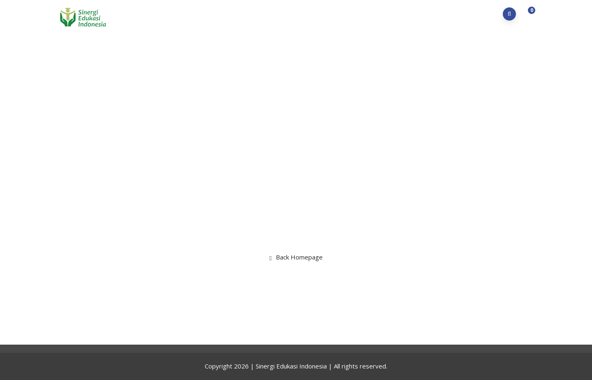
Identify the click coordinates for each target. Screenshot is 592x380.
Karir (430, 14)
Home (285, 14)
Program (357, 14)
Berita (397, 14)
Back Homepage (295, 257)
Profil (316, 14)
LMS (456, 14)
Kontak (485, 14)
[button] (527, 14)
